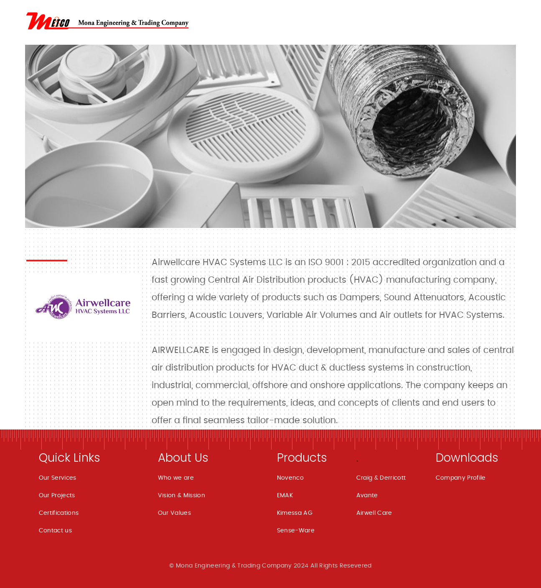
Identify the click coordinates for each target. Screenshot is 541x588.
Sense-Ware (296, 531)
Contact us (55, 531)
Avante (367, 496)
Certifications (59, 513)
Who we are (176, 478)
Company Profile (461, 478)
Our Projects (57, 496)
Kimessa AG (295, 513)
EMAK (285, 496)
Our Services (57, 478)
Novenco (290, 478)
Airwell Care (374, 513)
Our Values (174, 513)
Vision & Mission (182, 496)
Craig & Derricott (381, 478)
